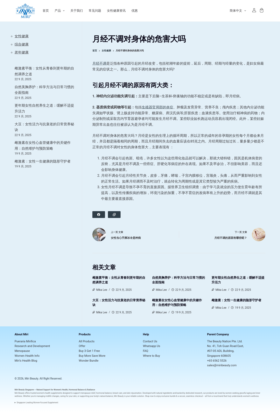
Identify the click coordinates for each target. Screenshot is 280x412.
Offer (82, 346)
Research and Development (32, 346)
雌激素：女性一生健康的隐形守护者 (236, 300)
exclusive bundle (168, 396)
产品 (60, 10)
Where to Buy (151, 356)
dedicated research (194, 393)
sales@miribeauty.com (222, 365)
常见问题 (95, 10)
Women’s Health (61, 390)
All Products (86, 341)
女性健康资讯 (116, 10)
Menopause (22, 351)
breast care (117, 393)
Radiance (91, 390)
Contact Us (150, 341)
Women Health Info (27, 356)
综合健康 (22, 44)
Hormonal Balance (77, 390)
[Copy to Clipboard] (114, 214)
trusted (33, 393)
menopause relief (87, 393)
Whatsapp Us (151, 346)
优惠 (134, 10)
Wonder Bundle (88, 360)
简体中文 (238, 10)
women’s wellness (251, 396)
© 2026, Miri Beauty (26, 378)
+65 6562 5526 (217, 360)
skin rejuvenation (134, 393)
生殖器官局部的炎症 (157, 107)
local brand (218, 396)
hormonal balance (104, 393)
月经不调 (99, 63)
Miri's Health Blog (26, 360)
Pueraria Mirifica (25, 341)
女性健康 (22, 36)
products (210, 393)
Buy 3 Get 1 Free (89, 351)
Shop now (149, 396)
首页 (46, 10)
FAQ (145, 351)
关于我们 (76, 10)
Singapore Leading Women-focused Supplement (37, 402)
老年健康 (22, 52)
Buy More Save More (92, 356)
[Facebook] (98, 214)
